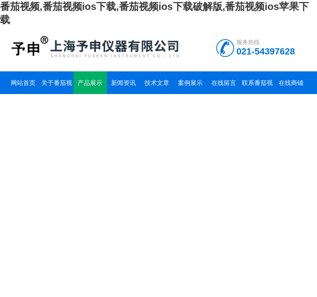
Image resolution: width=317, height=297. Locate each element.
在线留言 (223, 82)
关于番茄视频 (56, 86)
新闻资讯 (123, 82)
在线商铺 (291, 82)
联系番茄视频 (257, 86)
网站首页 (23, 82)
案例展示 (190, 82)
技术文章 (156, 82)
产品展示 (90, 82)
